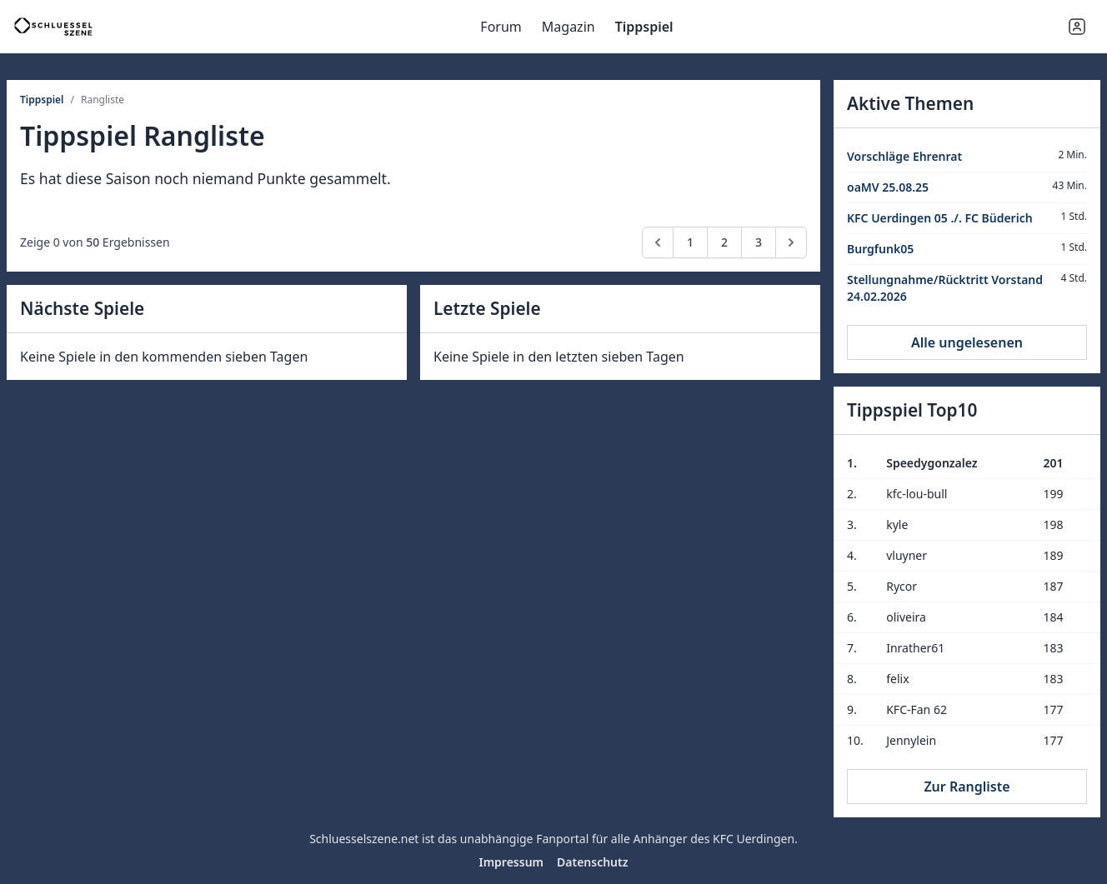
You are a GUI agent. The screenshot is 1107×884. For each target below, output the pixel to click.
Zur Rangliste (966, 786)
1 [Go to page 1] (690, 242)
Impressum (510, 862)
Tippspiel (644, 26)
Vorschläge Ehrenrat (904, 156)
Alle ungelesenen (967, 342)
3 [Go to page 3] (758, 242)
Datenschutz (593, 862)
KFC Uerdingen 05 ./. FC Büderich (940, 218)
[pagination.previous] (658, 242)
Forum (500, 26)
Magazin (568, 26)
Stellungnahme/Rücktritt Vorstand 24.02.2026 (945, 288)
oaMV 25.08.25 (888, 187)
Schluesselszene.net (363, 839)
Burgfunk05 (880, 249)
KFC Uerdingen (753, 839)
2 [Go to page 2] (724, 242)
